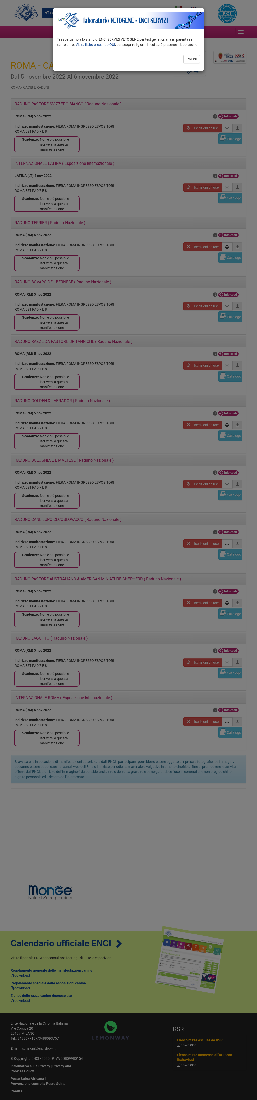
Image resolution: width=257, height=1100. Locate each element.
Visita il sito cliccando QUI (95, 45)
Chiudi (192, 59)
